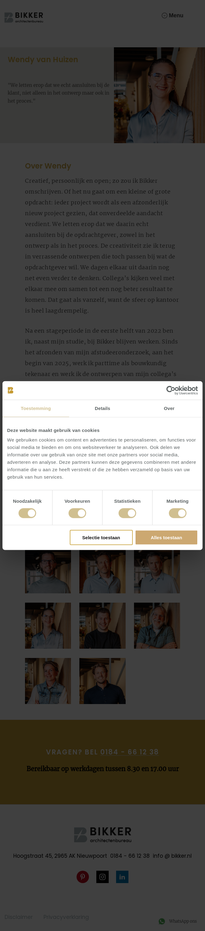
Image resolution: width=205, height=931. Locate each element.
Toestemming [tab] (36, 408)
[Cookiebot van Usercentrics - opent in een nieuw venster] (171, 390)
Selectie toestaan (101, 537)
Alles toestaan (166, 537)
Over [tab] (169, 408)
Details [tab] (102, 408)
